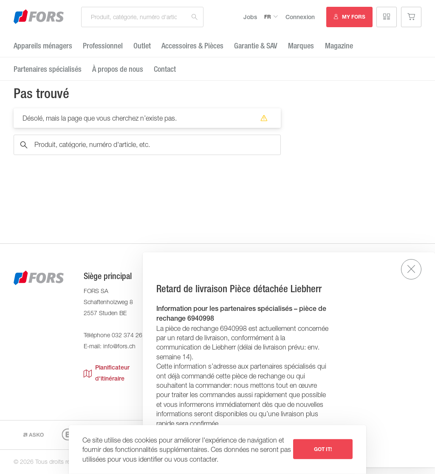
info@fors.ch (119, 346)
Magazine (339, 45)
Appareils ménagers (43, 45)
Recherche (194, 17)
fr (267, 17)
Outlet (142, 45)
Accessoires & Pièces (192, 45)
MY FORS (353, 17)
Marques (301, 45)
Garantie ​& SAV (255, 45)
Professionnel (103, 45)
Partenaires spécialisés (48, 69)
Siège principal (108, 276)
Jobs (250, 17)
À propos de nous (117, 69)
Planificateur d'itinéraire (107, 373)
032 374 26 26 (131, 335)
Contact (165, 69)
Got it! (323, 449)
